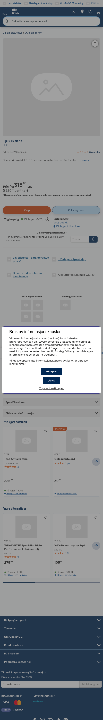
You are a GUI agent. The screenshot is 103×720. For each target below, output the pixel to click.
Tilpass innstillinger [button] (51, 388)
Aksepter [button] (51, 371)
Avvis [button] (51, 380)
